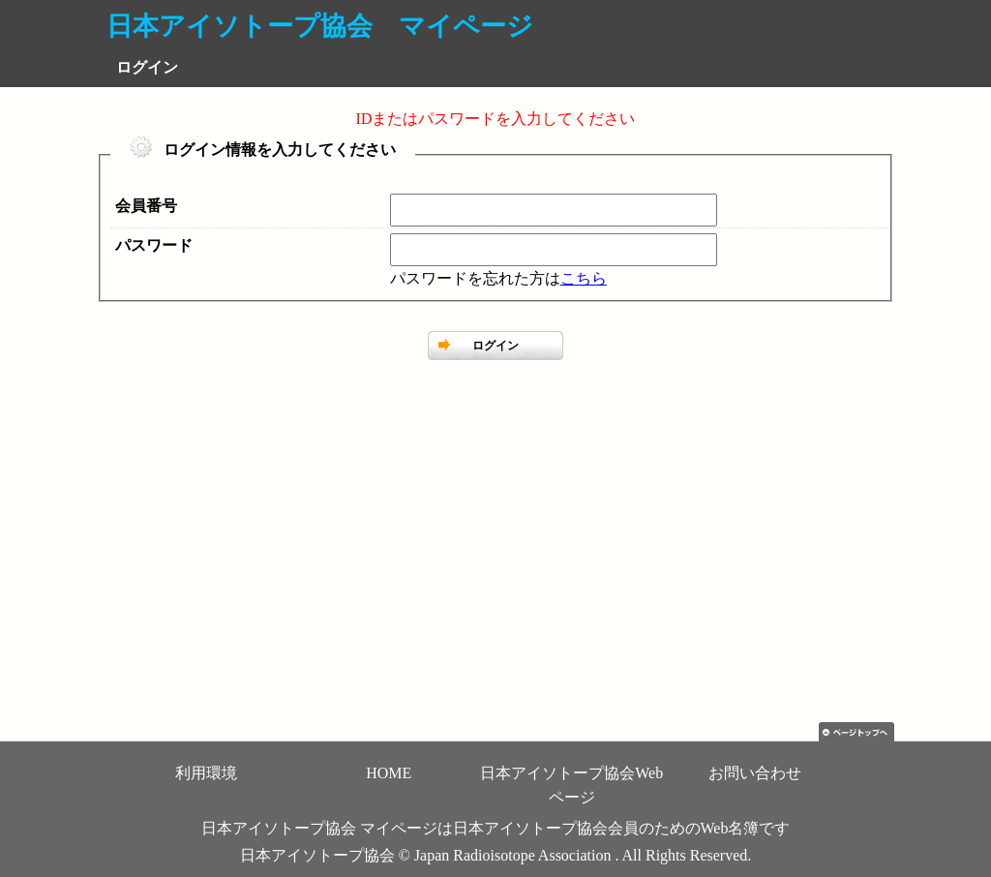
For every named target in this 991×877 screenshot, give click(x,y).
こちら (583, 278)
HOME (388, 773)
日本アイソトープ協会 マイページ (319, 26)
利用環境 (206, 773)
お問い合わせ (754, 773)
